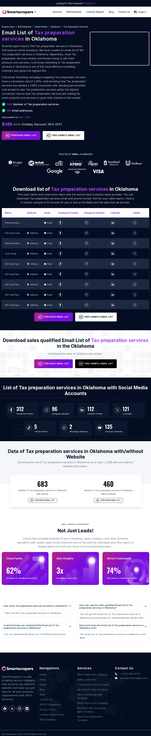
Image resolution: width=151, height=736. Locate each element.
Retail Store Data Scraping (92, 703)
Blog (111, 12)
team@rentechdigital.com (131, 678)
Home (43, 674)
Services (57, 12)
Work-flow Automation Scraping (90, 718)
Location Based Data (52, 714)
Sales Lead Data (86, 679)
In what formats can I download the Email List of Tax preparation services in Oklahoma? (31, 626)
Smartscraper (8, 26)
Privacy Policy (48, 709)
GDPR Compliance (50, 704)
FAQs (43, 679)
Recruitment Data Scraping (92, 689)
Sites (42, 694)
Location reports (95, 12)
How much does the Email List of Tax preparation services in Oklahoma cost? (111, 626)
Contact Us (89, 3)
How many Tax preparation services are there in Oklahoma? (36, 605)
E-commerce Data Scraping (93, 684)
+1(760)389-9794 (127, 674)
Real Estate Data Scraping (92, 674)
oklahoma (55, 26)
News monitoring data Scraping (89, 696)
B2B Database (73, 12)
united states (41, 26)
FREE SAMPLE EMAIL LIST (63, 135)
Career (43, 684)
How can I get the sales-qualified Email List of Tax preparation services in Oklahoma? (106, 606)
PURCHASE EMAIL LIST (21, 135)
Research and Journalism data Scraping (91, 710)
